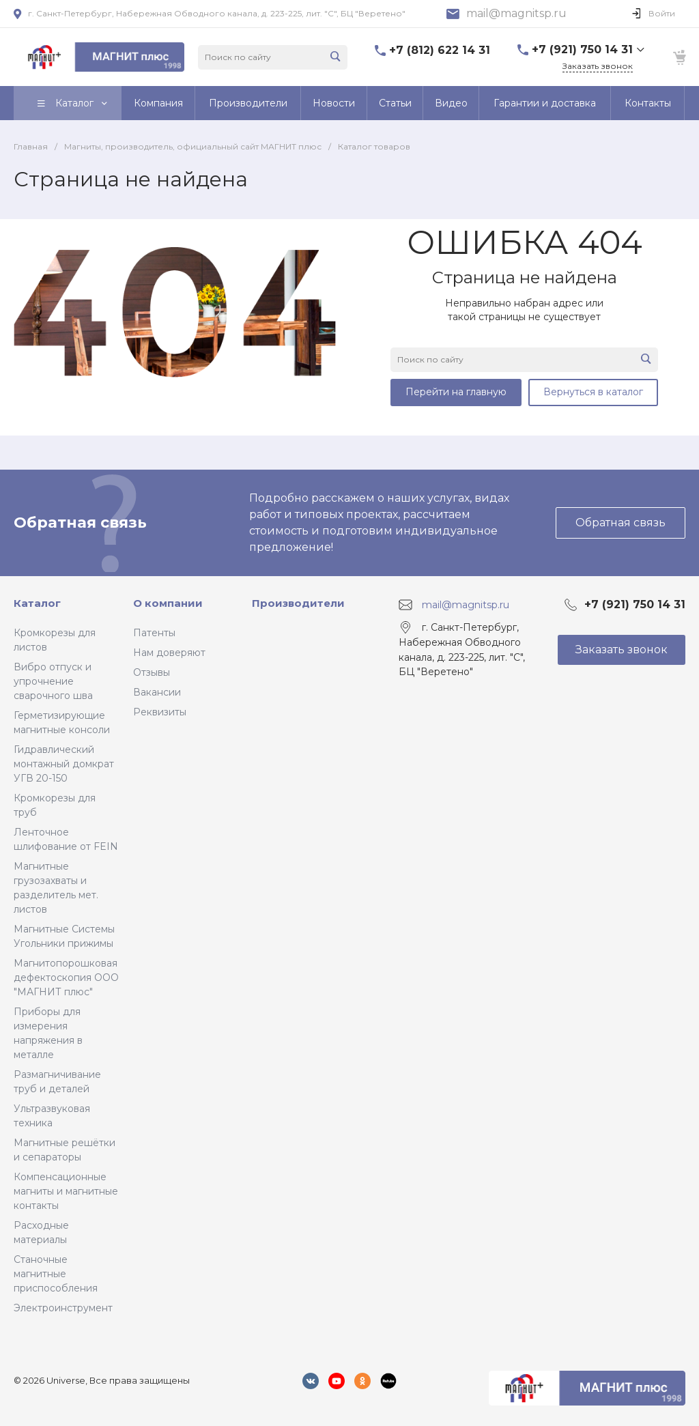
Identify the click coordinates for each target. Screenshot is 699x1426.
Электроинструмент (63, 1308)
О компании (168, 603)
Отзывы (151, 672)
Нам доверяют (169, 652)
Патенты (154, 633)
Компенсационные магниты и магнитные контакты (66, 1191)
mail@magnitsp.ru (516, 14)
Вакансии (157, 692)
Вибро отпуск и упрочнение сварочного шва (53, 681)
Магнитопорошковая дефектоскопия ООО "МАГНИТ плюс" (66, 977)
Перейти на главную (456, 392)
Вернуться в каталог (593, 392)
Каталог (37, 603)
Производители (298, 603)
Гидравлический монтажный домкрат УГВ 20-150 (64, 763)
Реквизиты (159, 712)
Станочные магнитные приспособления (56, 1273)
